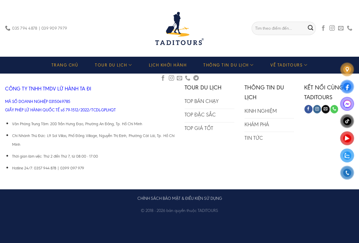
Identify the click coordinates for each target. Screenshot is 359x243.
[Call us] (349, 28)
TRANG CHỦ (65, 65)
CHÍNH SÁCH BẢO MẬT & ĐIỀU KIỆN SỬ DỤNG (179, 198)
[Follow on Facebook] (323, 28)
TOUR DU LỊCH (113, 65)
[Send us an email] (341, 28)
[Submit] (311, 28)
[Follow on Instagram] (332, 28)
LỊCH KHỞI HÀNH (168, 65)
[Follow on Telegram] (196, 78)
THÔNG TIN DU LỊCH (228, 65)
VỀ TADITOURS (288, 65)
